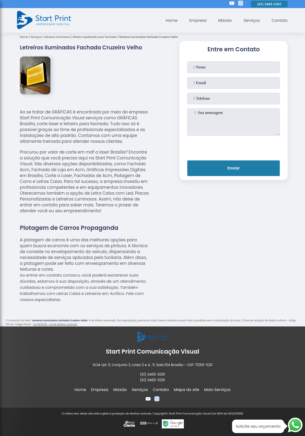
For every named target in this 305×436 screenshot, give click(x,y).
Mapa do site (186, 389)
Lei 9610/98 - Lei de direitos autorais (55, 324)
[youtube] (231, 4)
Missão (225, 20)
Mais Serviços (217, 389)
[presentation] (233, 147)
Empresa (198, 20)
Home (171, 20)
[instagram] (240, 4)
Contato (279, 20)
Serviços (252, 20)
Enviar (233, 168)
